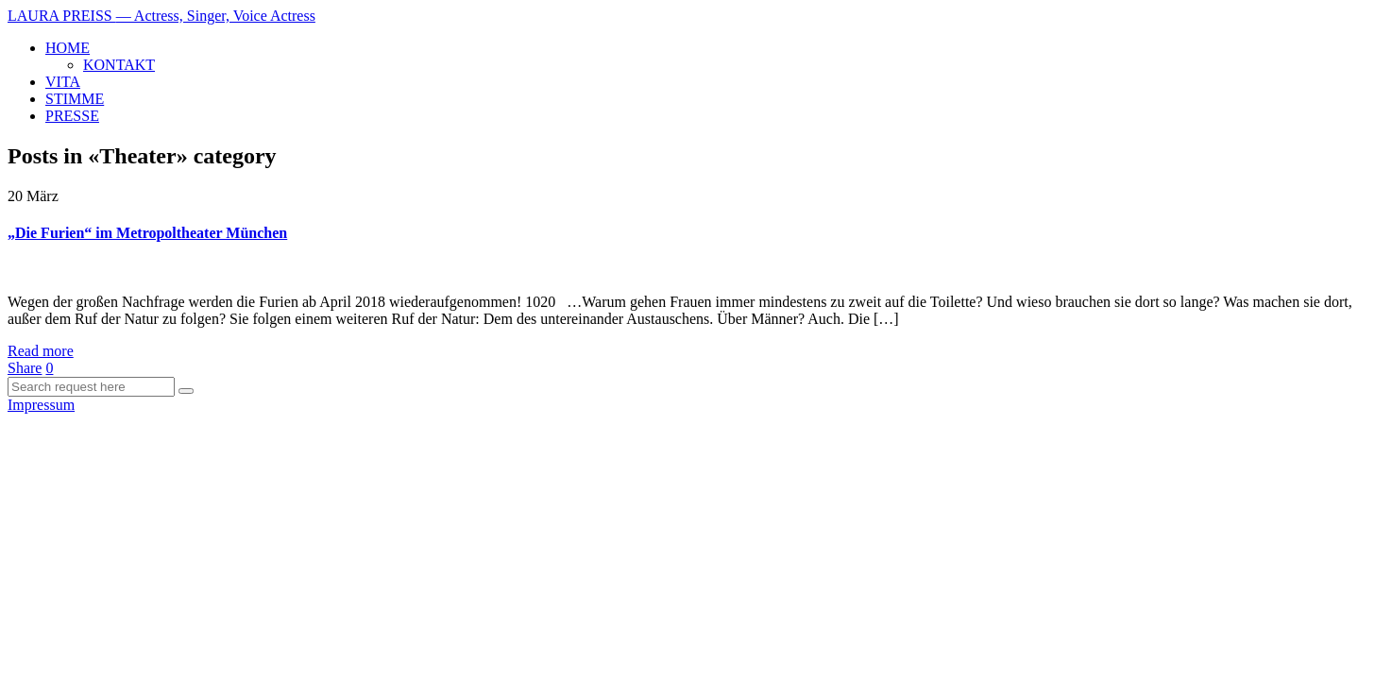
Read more (41, 351)
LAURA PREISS (161, 16)
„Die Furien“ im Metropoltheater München (147, 233)
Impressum (41, 405)
